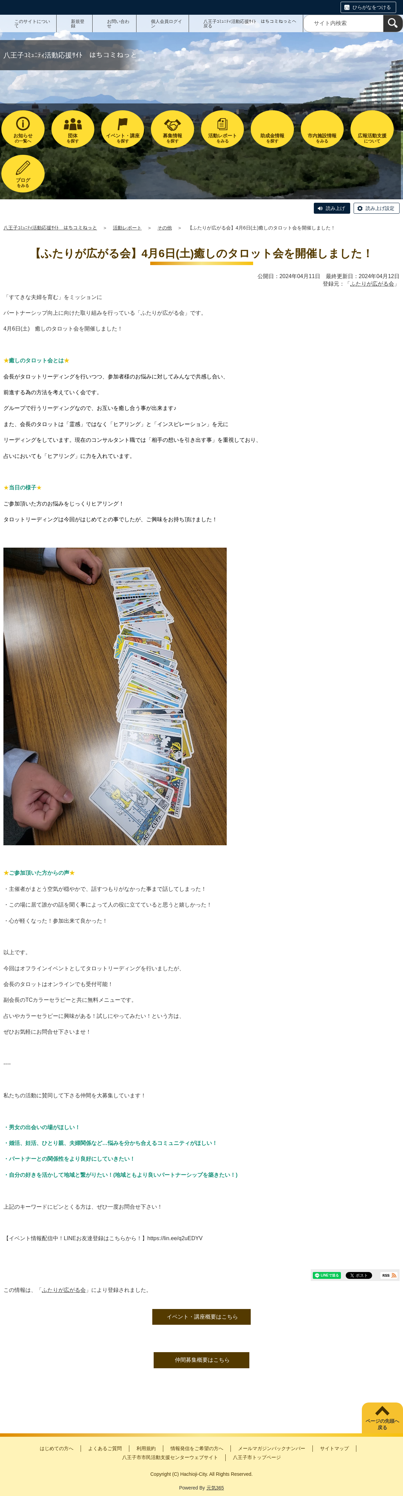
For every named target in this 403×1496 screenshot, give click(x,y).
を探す (73, 138)
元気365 (215, 1488)
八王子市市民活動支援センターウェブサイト (170, 1457)
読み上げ (335, 208)
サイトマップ (334, 1448)
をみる (222, 138)
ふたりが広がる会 (372, 284)
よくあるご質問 (105, 1448)
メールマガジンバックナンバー (271, 1448)
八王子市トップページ (257, 1457)
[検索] (393, 23)
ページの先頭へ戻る (382, 1424)
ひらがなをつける (372, 7)
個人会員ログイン (166, 23)
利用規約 (146, 1448)
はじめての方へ (56, 1448)
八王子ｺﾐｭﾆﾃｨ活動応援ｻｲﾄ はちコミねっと (50, 227)
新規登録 (77, 23)
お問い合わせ (118, 23)
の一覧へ (23, 138)
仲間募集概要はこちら (202, 1360)
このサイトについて (32, 23)
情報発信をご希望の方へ (196, 1448)
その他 (164, 227)
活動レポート (127, 227)
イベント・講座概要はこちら (202, 1317)
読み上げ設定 (380, 208)
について (372, 138)
